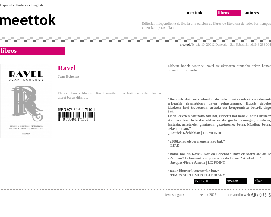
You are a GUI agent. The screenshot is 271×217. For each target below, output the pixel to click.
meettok (195, 12)
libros (223, 12)
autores (252, 12)
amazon (232, 181)
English (37, 5)
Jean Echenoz (68, 76)
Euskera (21, 5)
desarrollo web (239, 195)
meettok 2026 (206, 195)
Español (6, 5)
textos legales (174, 195)
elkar (258, 181)
